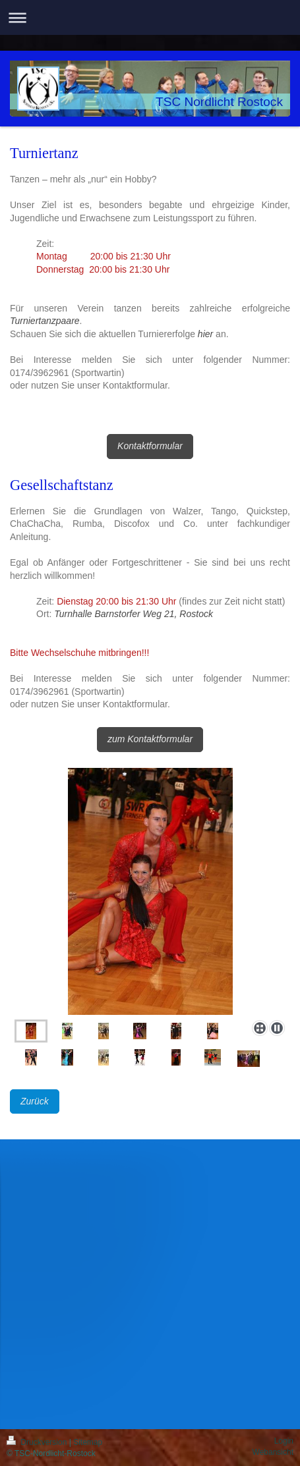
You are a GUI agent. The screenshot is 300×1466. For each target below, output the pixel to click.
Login (283, 1441)
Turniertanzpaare (45, 320)
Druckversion (38, 1442)
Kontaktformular (150, 446)
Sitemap (87, 1442)
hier (205, 334)
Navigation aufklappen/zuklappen (150, 17)
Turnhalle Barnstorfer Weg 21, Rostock (133, 614)
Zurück (34, 1101)
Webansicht (273, 1452)
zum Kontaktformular (150, 739)
